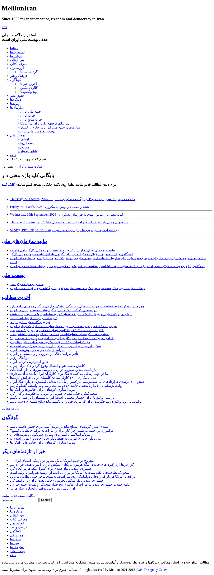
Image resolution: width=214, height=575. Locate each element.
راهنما (14, 48)
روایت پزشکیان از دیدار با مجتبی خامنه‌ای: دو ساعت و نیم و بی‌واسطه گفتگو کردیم (66, 385)
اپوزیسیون (17, 68)
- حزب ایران (26, 115)
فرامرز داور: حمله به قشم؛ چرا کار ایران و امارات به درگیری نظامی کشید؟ (61, 338)
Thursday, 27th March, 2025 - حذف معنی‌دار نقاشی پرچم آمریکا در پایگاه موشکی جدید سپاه (72, 199)
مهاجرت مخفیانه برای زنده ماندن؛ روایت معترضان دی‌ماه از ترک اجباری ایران (63, 326)
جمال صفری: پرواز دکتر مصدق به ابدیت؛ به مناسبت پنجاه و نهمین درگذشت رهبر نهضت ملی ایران (77, 288)
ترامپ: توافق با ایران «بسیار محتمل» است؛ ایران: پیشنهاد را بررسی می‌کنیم (62, 397)
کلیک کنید (8, 184)
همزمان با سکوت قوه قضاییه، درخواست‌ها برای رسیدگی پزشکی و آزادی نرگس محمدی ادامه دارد (77, 306)
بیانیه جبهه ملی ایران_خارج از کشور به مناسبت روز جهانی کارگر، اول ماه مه (62, 250)
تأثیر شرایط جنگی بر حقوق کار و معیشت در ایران (44, 354)
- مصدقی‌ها (26, 143)
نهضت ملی (17, 135)
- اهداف (23, 139)
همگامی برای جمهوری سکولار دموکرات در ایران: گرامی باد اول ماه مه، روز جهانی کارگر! (71, 254)
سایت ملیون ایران (29, 166)
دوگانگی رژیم (19, 358)
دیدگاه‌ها (15, 99)
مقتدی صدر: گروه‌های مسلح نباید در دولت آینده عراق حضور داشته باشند (59, 334)
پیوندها (14, 103)
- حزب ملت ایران (30, 119)
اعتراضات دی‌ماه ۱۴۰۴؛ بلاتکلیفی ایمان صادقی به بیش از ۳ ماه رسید (57, 330)
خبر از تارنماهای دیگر (23, 451)
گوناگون (15, 79)
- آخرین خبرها (27, 83)
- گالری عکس (28, 87)
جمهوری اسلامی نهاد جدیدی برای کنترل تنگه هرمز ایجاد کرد (51, 468)
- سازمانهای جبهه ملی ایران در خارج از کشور (49, 127)
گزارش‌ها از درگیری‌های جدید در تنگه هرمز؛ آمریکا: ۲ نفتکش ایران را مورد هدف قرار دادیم (72, 464)
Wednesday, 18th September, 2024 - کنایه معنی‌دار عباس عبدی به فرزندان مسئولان (66, 214)
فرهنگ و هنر (18, 76)
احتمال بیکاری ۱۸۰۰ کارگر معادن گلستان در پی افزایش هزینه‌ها (53, 377)
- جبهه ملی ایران (29, 111)
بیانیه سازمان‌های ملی (24, 241)
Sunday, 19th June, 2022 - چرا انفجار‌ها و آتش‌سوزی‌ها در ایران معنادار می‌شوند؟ (64, 230)
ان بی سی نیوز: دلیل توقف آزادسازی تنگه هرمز (42, 488)
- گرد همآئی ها (28, 72)
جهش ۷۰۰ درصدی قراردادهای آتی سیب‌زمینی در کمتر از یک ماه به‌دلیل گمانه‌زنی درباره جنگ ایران (77, 381)
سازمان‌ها (17, 107)
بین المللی (17, 60)
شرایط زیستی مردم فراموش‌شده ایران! (37, 350)
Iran (4, 27)
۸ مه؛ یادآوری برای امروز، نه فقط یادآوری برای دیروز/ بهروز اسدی (55, 346)
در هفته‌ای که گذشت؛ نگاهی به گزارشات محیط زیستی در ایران (53, 310)
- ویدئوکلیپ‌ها (27, 91)
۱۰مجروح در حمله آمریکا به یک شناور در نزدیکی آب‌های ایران (52, 460)
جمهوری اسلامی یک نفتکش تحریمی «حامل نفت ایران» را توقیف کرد (57, 480)
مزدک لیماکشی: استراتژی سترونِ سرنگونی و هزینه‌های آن (50, 342)
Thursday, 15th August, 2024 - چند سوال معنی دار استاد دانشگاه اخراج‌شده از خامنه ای (69, 222)
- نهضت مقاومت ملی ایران (36, 131)
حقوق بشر (17, 95)
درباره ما (16, 56)
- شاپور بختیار (27, 151)
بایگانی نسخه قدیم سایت (19, 495)
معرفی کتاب (19, 64)
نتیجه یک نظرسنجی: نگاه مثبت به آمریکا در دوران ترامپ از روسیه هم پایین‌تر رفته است (70, 472)
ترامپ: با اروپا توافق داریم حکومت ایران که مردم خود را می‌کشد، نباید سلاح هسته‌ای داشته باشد (76, 401)
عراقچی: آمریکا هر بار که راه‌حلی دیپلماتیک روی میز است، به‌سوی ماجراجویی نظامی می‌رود (73, 476)
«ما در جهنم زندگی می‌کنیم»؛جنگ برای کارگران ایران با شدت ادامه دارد (59, 373)
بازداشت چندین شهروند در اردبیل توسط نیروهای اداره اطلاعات (53, 369)
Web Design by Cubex (152, 569)
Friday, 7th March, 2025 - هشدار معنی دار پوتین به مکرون (49, 207)
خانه (13, 155)
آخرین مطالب (16, 297)
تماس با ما (17, 52)
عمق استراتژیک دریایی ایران (29, 362)
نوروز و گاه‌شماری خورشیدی (30, 322)
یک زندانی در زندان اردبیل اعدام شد (34, 318)
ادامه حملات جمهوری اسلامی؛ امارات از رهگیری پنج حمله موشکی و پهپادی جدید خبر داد (70, 484)
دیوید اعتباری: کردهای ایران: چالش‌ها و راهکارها (42, 389)
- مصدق (23, 147)
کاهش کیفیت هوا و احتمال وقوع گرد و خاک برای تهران (47, 366)
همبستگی (16, 535)
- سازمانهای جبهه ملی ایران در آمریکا (43, 123)
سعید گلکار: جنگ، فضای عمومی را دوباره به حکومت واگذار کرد (53, 393)
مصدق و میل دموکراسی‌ (26, 284)
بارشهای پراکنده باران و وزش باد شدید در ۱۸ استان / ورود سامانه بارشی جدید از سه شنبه (71, 314)
